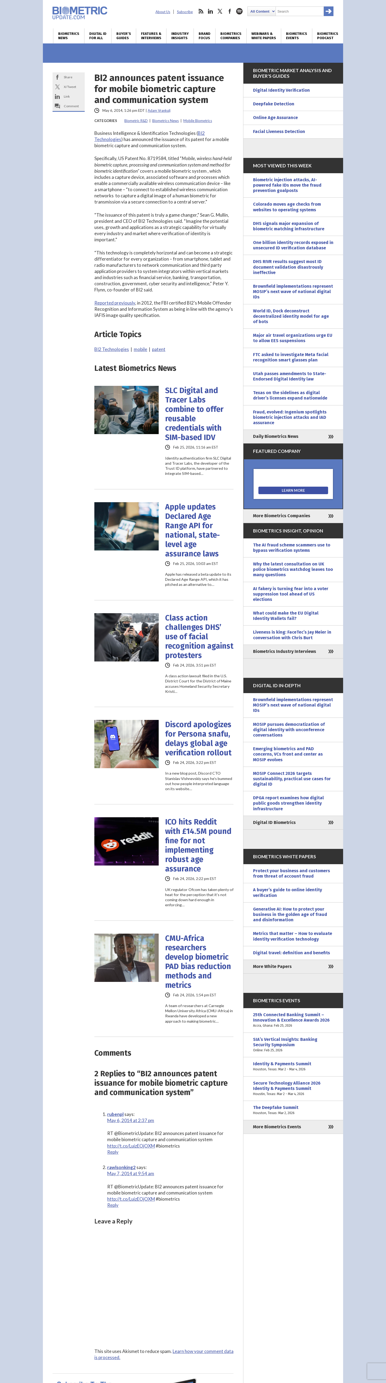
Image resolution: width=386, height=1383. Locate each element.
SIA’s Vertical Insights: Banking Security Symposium (293, 1045)
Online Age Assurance (275, 117)
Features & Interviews (151, 36)
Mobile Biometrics (197, 121)
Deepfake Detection (273, 103)
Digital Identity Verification (281, 90)
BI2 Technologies (111, 349)
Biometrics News (68, 36)
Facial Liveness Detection (279, 131)
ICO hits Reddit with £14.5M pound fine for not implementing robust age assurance (198, 845)
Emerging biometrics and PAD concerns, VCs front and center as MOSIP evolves (288, 754)
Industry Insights (180, 36)
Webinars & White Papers (263, 36)
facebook (230, 11)
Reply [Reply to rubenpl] (112, 1152)
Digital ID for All (97, 36)
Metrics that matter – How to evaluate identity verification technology (292, 936)
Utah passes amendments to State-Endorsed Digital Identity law (289, 376)
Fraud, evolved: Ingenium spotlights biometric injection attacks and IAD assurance (289, 417)
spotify (239, 11)
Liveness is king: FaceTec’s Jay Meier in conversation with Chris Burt (292, 635)
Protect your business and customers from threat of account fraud (291, 873)
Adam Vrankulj (159, 110)
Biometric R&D (136, 121)
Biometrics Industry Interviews (284, 651)
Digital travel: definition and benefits (291, 952)
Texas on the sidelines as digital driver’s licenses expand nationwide (290, 395)
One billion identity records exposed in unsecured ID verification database (293, 245)
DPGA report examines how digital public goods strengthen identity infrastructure (288, 803)
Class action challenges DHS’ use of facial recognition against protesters (199, 636)
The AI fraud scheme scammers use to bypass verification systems (291, 547)
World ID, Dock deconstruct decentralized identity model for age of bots (291, 316)
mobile (140, 349)
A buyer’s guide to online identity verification (287, 892)
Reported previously (114, 303)
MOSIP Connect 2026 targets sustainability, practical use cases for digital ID (292, 779)
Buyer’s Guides (123, 36)
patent (158, 349)
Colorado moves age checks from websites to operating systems (287, 207)
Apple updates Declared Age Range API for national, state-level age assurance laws (192, 530)
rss (201, 11)
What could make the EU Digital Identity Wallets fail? (285, 616)
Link (67, 96)
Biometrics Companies (231, 36)
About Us (162, 12)
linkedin (210, 11)
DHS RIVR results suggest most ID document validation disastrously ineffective (288, 267)
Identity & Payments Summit (293, 1066)
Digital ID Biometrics (274, 822)
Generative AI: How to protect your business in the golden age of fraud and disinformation (290, 914)
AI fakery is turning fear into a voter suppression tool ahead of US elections (290, 594)
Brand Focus (204, 36)
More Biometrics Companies (281, 515)
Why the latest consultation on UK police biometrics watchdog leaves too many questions (293, 569)
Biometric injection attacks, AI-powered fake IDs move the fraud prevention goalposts (287, 185)
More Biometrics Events (277, 1126)
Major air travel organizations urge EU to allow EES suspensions (292, 338)
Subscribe (185, 12)
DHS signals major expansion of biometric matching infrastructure (288, 226)
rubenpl (115, 1114)
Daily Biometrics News (275, 436)
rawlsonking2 (121, 1167)
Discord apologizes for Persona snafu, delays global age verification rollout (198, 738)
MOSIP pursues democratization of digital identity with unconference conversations (289, 730)
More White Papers (272, 966)
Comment (71, 106)
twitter (220, 11)
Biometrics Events (296, 36)
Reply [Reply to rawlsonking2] (112, 1205)
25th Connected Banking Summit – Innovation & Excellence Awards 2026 (293, 1020)
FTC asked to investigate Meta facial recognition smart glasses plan (290, 357)
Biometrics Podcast (327, 36)
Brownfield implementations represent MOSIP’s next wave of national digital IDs (293, 291)
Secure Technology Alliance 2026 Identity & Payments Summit (293, 1089)
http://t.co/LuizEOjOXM (131, 1146)
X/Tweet (70, 87)
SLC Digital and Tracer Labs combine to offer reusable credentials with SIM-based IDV (194, 414)
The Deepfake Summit (293, 1110)
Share (68, 77)
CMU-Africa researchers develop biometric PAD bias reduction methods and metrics (198, 962)
